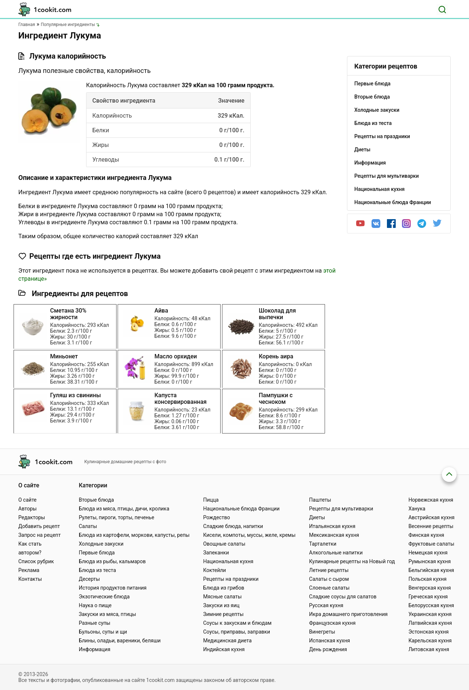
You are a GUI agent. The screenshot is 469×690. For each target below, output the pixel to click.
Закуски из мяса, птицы (107, 614)
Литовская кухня (429, 649)
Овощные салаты (224, 544)
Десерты (89, 579)
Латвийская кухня (430, 623)
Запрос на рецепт (39, 535)
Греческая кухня (428, 596)
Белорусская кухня (431, 605)
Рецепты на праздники (230, 579)
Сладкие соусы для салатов (343, 596)
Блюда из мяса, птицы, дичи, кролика (124, 509)
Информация (94, 649)
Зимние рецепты (223, 614)
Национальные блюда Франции (241, 509)
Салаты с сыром (329, 579)
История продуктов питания (113, 588)
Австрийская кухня (432, 517)
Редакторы (31, 517)
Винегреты (322, 632)
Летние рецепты (329, 570)
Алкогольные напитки (336, 553)
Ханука (417, 509)
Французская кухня (332, 623)
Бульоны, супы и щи (103, 632)
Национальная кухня (228, 561)
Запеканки (216, 553)
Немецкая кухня (428, 553)
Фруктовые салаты (431, 544)
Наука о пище (95, 605)
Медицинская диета (227, 640)
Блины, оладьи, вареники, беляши (119, 640)
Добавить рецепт (39, 526)
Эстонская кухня (429, 632)
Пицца (210, 500)
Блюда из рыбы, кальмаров (112, 561)
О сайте (27, 500)
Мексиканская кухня (334, 535)
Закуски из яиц (221, 605)
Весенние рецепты (431, 526)
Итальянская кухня (332, 526)
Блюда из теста (97, 570)
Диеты (317, 517)
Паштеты (320, 500)
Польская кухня (428, 579)
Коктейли (214, 570)
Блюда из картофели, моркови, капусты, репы (134, 535)
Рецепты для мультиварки (341, 509)
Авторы (27, 509)
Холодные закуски (101, 544)
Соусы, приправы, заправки (236, 632)
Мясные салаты (222, 596)
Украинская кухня (430, 614)
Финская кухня (426, 535)
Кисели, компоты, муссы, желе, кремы (249, 535)
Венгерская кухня (430, 588)
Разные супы (94, 623)
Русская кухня (326, 605)
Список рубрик (36, 561)
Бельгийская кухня (431, 570)
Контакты (30, 579)
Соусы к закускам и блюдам (237, 623)
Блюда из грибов (223, 588)
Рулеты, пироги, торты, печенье (116, 517)
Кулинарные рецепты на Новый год (352, 561)
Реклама (28, 570)
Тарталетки (323, 544)
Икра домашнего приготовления (348, 614)
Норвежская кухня (431, 500)
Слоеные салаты (329, 588)
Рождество (216, 517)
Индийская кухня (223, 649)
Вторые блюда (96, 500)
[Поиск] (442, 9)
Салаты (88, 526)
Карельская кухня (430, 640)
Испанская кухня (329, 640)
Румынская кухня (430, 561)
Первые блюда (97, 553)
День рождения (328, 649)
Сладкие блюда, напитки (233, 526)
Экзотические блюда (104, 596)
